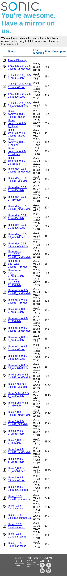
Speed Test (31, 563)
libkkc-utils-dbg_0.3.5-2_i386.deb (14, 282)
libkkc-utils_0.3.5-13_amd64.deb (18, 357)
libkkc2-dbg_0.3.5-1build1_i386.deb (18, 385)
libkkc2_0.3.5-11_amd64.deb (16, 469)
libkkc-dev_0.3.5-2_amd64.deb (17, 189)
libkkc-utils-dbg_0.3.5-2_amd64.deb (16, 273)
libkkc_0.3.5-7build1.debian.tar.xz (20, 516)
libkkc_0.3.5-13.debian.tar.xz (17, 544)
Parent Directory (17, 60)
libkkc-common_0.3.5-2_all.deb (17, 123)
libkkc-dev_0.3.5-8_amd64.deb (17, 217)
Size (47, 51)
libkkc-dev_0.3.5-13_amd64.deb (17, 235)
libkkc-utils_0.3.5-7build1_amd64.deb (19, 329)
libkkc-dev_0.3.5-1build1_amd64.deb (19, 170)
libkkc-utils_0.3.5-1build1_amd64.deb (19, 292)
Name (11, 51)
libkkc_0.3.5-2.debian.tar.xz (16, 507)
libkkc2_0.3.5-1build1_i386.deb (18, 423)
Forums (30, 561)
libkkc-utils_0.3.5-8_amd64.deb (18, 338)
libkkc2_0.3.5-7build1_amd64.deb (19, 451)
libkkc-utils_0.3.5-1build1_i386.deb (18, 301)
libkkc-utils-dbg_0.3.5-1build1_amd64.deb (19, 254)
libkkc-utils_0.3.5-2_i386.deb (18, 320)
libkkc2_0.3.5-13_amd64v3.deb (18, 488)
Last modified (38, 51)
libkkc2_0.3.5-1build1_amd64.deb (19, 413)
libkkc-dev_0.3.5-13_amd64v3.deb (18, 245)
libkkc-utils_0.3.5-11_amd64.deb (18, 348)
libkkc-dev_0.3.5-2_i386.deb (17, 198)
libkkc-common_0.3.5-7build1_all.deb (17, 132)
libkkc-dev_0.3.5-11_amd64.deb (17, 226)
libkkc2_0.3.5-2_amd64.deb (16, 432)
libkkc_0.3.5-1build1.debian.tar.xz (20, 498)
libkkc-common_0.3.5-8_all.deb (17, 142)
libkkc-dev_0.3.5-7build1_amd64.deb (19, 207)
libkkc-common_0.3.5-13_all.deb (17, 161)
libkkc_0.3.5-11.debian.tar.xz (17, 535)
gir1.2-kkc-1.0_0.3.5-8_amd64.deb (20, 76)
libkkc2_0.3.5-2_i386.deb (16, 441)
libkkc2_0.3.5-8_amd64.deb (16, 460)
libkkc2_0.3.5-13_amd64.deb (16, 479)
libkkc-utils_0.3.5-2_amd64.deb (18, 310)
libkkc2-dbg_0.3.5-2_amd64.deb (18, 395)
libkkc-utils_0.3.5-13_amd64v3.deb (18, 367)
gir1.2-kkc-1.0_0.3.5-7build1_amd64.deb (20, 67)
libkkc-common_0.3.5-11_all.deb (17, 151)
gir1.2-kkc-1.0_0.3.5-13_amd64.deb (20, 95)
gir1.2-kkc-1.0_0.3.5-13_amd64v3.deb (20, 104)
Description (59, 51)
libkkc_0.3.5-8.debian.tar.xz (16, 526)
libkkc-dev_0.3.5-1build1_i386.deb (18, 179)
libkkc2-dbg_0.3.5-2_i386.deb (18, 404)
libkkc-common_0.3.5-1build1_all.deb (17, 114)
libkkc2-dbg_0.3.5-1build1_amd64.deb (19, 376)
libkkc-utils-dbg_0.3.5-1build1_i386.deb (18, 263)
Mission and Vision (19, 565)
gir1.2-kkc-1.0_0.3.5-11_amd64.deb (20, 86)
